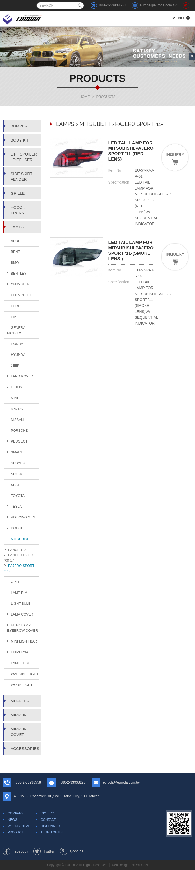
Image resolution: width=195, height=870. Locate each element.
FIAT (14, 317)
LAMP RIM (19, 593)
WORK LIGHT (21, 685)
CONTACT (48, 820)
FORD (16, 306)
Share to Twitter (44, 851)
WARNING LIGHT (24, 674)
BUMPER (19, 126)
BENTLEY (18, 273)
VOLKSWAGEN (23, 517)
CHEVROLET (21, 295)
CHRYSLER (20, 284)
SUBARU (18, 463)
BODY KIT (20, 140)
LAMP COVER (22, 614)
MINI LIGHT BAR (24, 641)
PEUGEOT (19, 441)
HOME (85, 97)
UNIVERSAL (20, 652)
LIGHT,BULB (20, 603)
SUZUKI (17, 474)
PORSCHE (19, 430)
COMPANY (16, 813)
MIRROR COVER (19, 732)
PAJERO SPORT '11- (19, 568)
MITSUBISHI (20, 539)
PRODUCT (15, 832)
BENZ (15, 252)
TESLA (16, 506)
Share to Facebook (15, 851)
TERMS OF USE (52, 832)
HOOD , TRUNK (18, 210)
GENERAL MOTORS (17, 330)
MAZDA (17, 409)
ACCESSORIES (25, 748)
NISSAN (17, 420)
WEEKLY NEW (18, 826)
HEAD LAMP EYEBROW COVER (22, 627)
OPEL (15, 582)
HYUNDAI (18, 355)
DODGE (17, 528)
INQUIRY (47, 813)
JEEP (15, 365)
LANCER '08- (18, 550)
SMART (17, 452)
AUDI (15, 241)
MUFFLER (20, 701)
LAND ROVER (22, 376)
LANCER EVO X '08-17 (19, 557)
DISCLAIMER (50, 826)
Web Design (119, 865)
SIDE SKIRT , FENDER (23, 176)
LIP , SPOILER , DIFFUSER (24, 157)
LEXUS (16, 387)
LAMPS (17, 227)
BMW (15, 263)
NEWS (12, 820)
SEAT (15, 485)
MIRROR (19, 715)
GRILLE (18, 193)
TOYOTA (18, 496)
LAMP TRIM (20, 663)
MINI (14, 398)
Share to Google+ (71, 851)
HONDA (17, 344)
